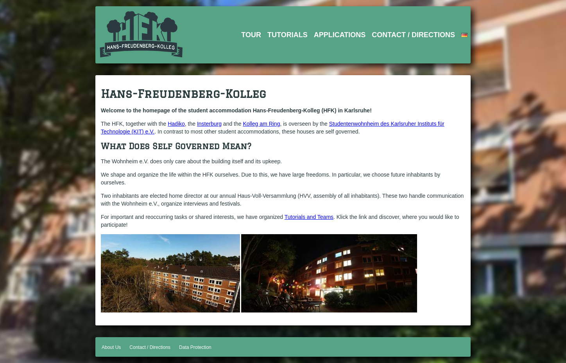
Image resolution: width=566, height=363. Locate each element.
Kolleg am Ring (261, 124)
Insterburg (209, 124)
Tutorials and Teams (309, 217)
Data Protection (195, 347)
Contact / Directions (413, 35)
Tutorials (287, 35)
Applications (340, 35)
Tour (251, 35)
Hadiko (176, 124)
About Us (111, 347)
